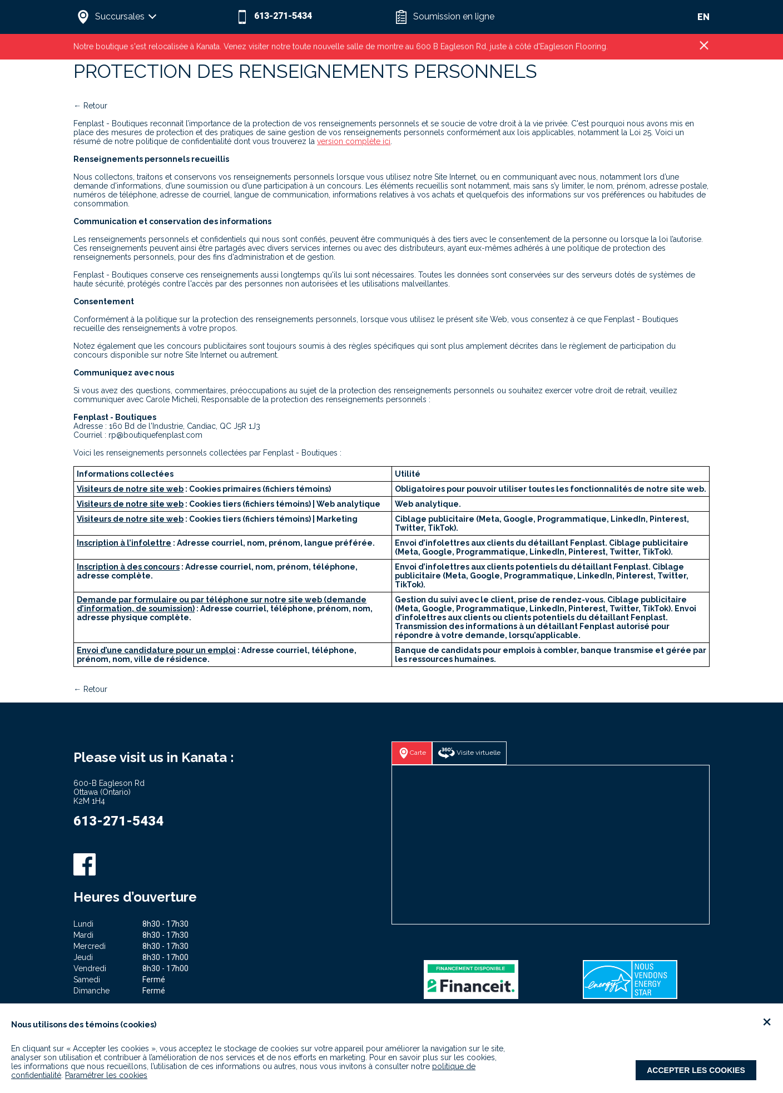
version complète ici (353, 141)
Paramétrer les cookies (106, 1075)
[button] (152, 16)
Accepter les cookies (696, 1070)
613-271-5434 (118, 821)
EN (703, 17)
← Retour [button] (90, 105)
